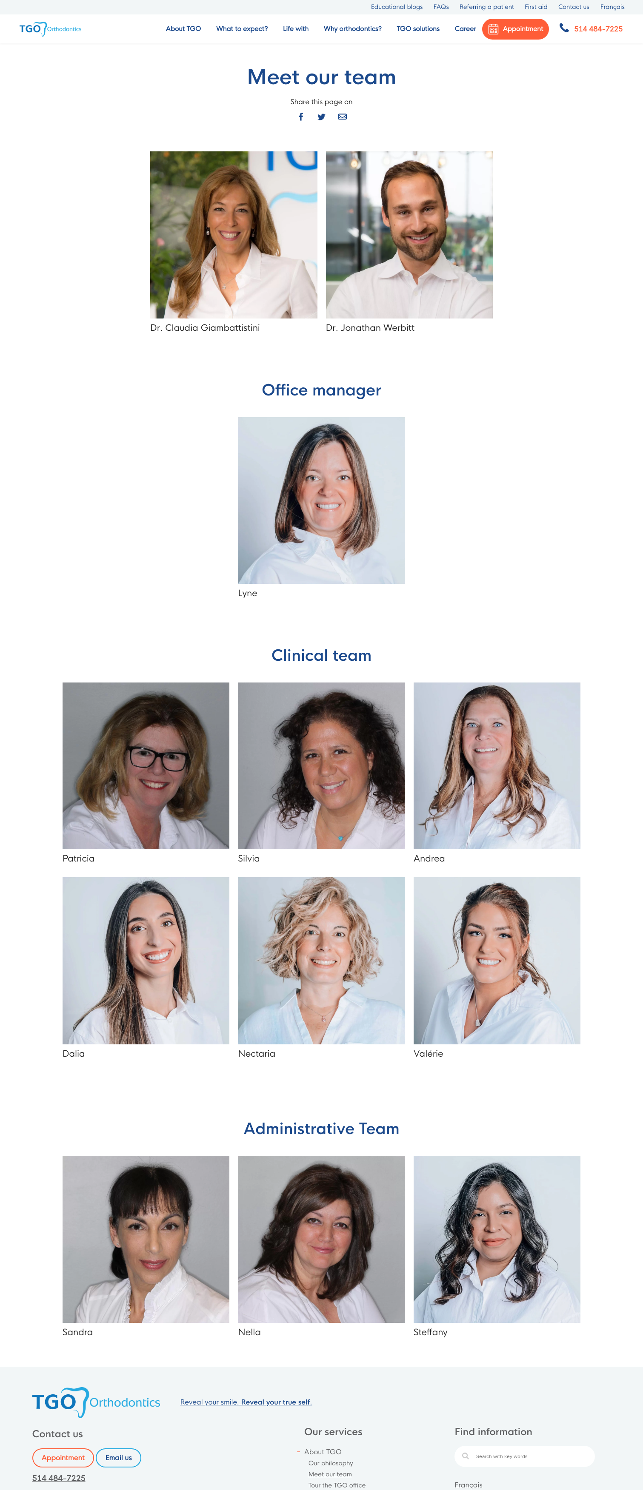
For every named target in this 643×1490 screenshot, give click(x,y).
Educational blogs (397, 7)
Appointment (63, 1457)
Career (465, 29)
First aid (536, 7)
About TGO (323, 1451)
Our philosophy (331, 1463)
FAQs (441, 7)
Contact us (573, 7)
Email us (118, 1457)
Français (468, 1485)
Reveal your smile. (246, 1402)
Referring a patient (487, 7)
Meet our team (330, 1475)
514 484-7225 (59, 1479)
